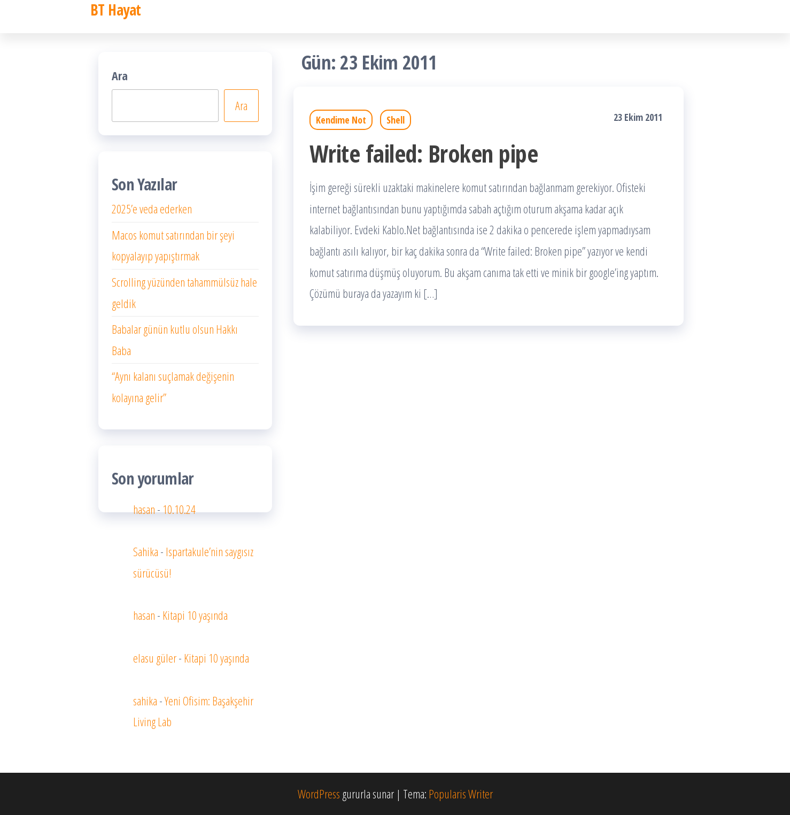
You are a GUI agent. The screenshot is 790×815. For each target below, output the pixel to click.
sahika (145, 701)
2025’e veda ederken (152, 209)
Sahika (145, 551)
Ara (120, 75)
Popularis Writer (461, 794)
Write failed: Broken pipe (423, 153)
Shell (395, 119)
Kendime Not (341, 119)
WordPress (319, 794)
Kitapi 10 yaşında (195, 615)
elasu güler (154, 658)
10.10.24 (179, 509)
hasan (144, 509)
